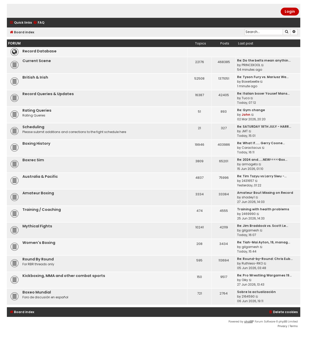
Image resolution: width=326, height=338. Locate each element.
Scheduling (33, 126)
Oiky (245, 280)
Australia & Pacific (40, 176)
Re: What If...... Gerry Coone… (261, 143)
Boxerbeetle (250, 81)
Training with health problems (263, 209)
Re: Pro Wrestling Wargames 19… (264, 275)
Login (290, 11)
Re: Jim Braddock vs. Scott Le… (262, 226)
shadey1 (248, 197)
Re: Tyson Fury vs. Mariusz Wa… (263, 77)
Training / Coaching (41, 209)
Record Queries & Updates (48, 93)
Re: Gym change (251, 110)
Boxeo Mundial (36, 292)
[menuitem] (38, 22)
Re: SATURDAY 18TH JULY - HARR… (264, 126)
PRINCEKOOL (251, 65)
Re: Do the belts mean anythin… (264, 60)
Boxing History (36, 143)
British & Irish (35, 77)
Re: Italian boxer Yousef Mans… (263, 93)
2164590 (248, 296)
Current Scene (36, 60)
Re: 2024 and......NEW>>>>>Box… (262, 159)
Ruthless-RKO (252, 263)
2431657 (248, 181)
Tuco (246, 98)
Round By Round (38, 259)
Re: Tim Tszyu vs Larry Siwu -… (262, 176)
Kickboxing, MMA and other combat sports (63, 275)
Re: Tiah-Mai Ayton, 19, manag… (263, 242)
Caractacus (251, 147)
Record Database (39, 51)
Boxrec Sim (33, 160)
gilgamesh (250, 230)
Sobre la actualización (256, 292)
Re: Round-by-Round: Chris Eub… (265, 259)
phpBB (248, 322)
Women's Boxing (38, 242)
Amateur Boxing (38, 193)
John (246, 114)
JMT (245, 131)
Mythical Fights (37, 226)
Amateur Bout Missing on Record (265, 192)
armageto (250, 164)
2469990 (249, 214)
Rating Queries (36, 110)
